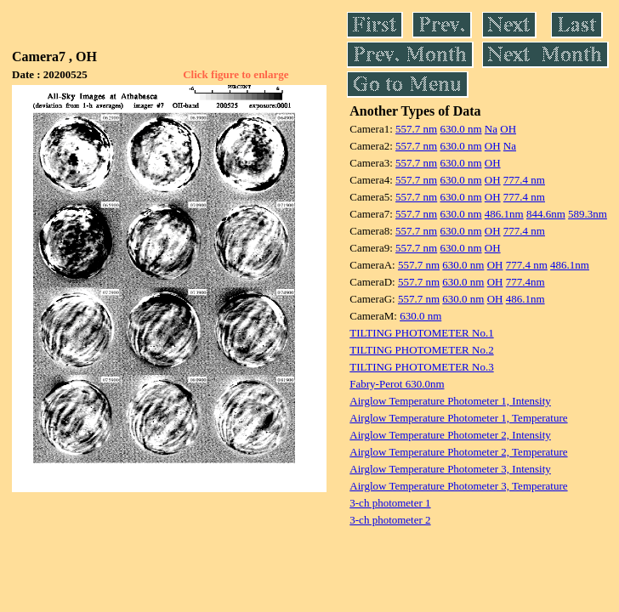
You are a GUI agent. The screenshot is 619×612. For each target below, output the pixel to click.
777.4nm (525, 281)
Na (491, 128)
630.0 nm (460, 128)
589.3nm (587, 213)
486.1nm (504, 213)
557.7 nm (416, 128)
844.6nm (545, 213)
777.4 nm (524, 179)
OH (508, 128)
